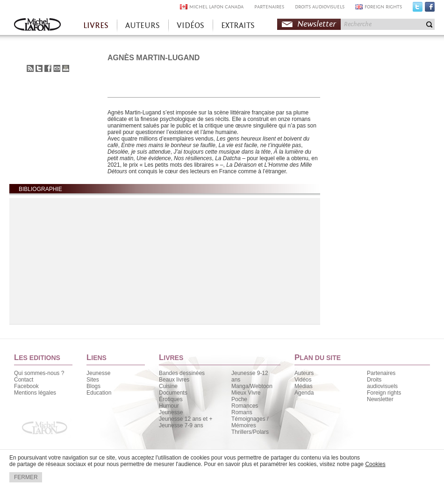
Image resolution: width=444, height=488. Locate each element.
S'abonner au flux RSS (30, 68)
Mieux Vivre (245, 392)
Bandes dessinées (182, 373)
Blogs (93, 386)
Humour (169, 406)
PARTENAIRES (269, 7)
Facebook (430, 9)
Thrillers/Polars (250, 432)
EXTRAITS (238, 25)
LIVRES (95, 25)
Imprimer (65, 68)
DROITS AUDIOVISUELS (319, 7)
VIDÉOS (190, 25)
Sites (92, 379)
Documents (173, 392)
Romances (244, 406)
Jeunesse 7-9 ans (181, 425)
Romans (241, 412)
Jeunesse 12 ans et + (185, 419)
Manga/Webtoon (251, 386)
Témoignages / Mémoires (249, 422)
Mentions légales (35, 392)
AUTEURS (142, 25)
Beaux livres (174, 379)
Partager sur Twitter (39, 68)
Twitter (418, 9)
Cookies (375, 464)
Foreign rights (384, 392)
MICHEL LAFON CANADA (216, 7)
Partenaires (381, 373)
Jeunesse (98, 373)
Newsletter (316, 24)
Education (98, 392)
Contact (23, 379)
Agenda (304, 392)
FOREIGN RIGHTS (383, 7)
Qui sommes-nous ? (39, 373)
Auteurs (304, 373)
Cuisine (168, 386)
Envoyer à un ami (56, 68)
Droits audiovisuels (382, 382)
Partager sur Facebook (47, 68)
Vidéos (302, 379)
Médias (303, 386)
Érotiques (171, 399)
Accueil (37, 25)
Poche (239, 399)
